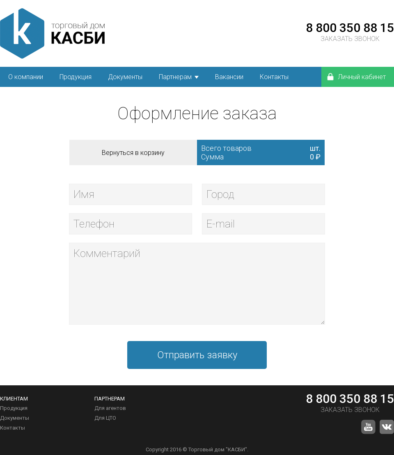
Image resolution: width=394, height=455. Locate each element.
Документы (14, 418)
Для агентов (110, 408)
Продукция (13, 408)
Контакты (12, 428)
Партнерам (175, 77)
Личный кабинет (356, 77)
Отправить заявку (197, 355)
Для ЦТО (105, 418)
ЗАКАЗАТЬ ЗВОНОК (350, 39)
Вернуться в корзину (133, 153)
